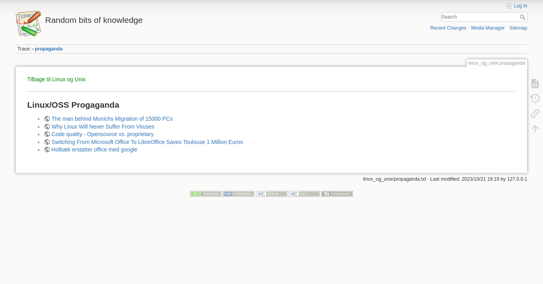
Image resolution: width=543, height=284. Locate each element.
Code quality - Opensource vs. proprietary (103, 134)
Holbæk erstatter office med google (95, 149)
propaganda (49, 49)
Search (523, 17)
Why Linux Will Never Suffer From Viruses (103, 126)
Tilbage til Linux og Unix (56, 79)
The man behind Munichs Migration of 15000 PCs (112, 119)
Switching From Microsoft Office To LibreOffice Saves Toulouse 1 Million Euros (147, 142)
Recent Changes (448, 28)
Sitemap (518, 28)
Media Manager (488, 28)
